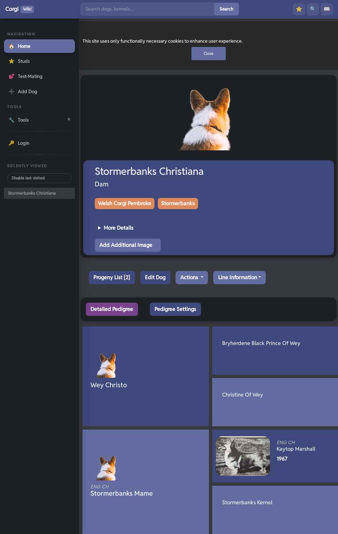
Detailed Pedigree (111, 309)
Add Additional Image (125, 245)
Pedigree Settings (175, 309)
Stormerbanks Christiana (32, 193)
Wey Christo (108, 385)
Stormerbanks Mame (134, 491)
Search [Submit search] (226, 9)
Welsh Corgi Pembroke (124, 203)
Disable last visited (28, 177)
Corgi (19, 9)
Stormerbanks (178, 203)
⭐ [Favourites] (299, 9)
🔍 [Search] (313, 9)
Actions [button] (189, 277)
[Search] (147, 9)
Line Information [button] (237, 277)
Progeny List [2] (111, 277)
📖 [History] (326, 9)
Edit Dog (155, 277)
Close (209, 53)
